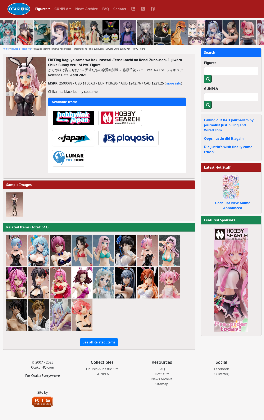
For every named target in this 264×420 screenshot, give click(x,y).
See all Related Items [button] (99, 342)
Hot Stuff (162, 374)
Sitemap (161, 384)
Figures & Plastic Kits (21, 48)
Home (6, 48)
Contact (119, 8)
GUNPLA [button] (61, 8)
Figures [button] (41, 8)
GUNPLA (211, 88)
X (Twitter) (221, 374)
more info (173, 83)
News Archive (86, 8)
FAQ (105, 8)
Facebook (221, 369)
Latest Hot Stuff (217, 167)
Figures (210, 62)
